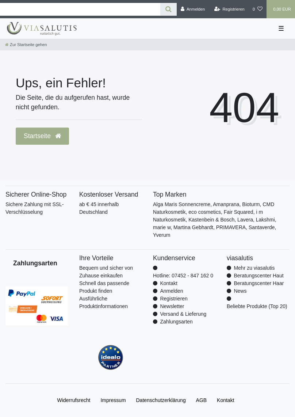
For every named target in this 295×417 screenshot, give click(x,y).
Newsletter (172, 306)
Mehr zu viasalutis (254, 268)
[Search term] (80, 9)
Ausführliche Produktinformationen (103, 302)
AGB (201, 400)
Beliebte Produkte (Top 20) (257, 306)
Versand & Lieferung (183, 314)
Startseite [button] (42, 136)
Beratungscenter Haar (259, 283)
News (240, 291)
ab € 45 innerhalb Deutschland (99, 208)
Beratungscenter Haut (258, 275)
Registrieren (173, 299)
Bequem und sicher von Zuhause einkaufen (106, 271)
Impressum (113, 400)
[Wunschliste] (258, 9)
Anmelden (171, 291)
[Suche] (168, 9)
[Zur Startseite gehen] (26, 44)
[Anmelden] (193, 9)
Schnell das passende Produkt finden (104, 287)
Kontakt (168, 283)
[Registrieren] (229, 9)
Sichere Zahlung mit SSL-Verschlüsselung (34, 208)
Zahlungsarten (176, 322)
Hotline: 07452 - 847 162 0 (183, 275)
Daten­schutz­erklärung (161, 400)
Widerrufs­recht (73, 400)
